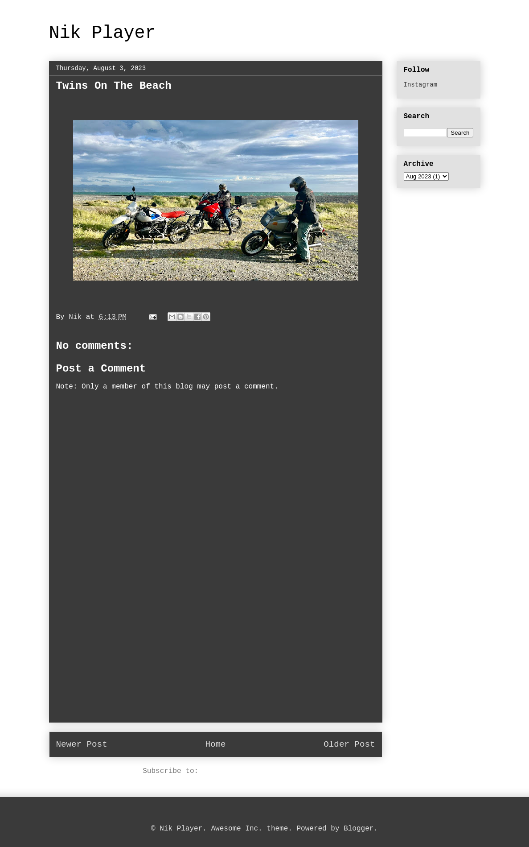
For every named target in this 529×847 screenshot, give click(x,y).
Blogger (358, 829)
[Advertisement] (216, 659)
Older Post (349, 744)
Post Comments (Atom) (245, 771)
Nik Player (102, 33)
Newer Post (81, 744)
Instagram (421, 84)
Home (215, 744)
